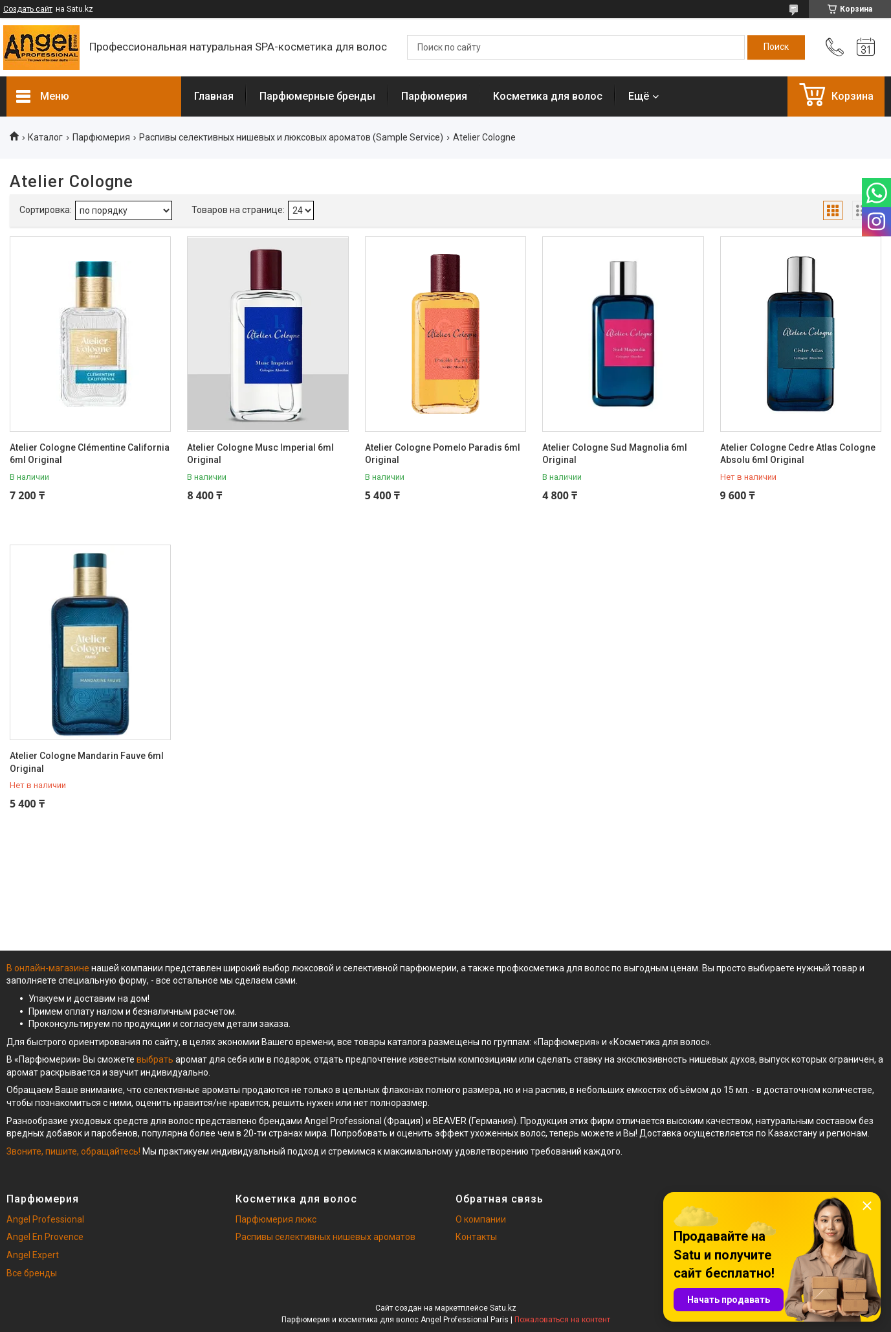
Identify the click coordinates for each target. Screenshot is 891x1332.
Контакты (476, 1237)
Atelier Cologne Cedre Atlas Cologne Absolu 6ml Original (797, 454)
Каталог (45, 137)
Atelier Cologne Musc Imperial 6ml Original (260, 454)
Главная (214, 96)
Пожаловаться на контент (562, 1319)
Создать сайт (27, 9)
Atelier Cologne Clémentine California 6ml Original (90, 454)
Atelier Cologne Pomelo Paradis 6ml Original (442, 454)
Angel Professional (45, 1219)
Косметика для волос (547, 96)
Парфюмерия (434, 96)
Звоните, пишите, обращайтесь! (73, 1151)
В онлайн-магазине (48, 968)
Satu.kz (503, 1308)
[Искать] (776, 47)
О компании (481, 1219)
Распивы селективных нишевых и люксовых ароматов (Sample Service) (291, 137)
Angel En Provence (44, 1237)
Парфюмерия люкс (276, 1219)
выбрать (155, 1059)
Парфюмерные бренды (317, 96)
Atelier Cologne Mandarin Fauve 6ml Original (87, 762)
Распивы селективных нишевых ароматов (325, 1237)
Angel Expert (32, 1255)
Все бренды (31, 1273)
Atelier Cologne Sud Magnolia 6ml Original (614, 454)
